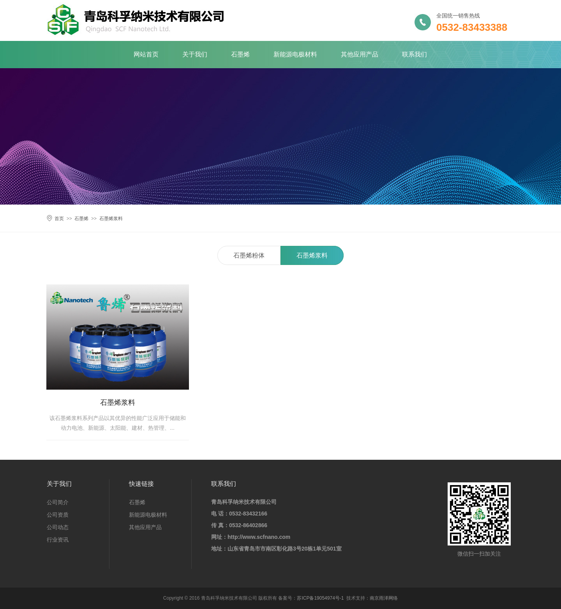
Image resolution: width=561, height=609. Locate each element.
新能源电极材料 (295, 54)
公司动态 (58, 527)
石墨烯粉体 (249, 255)
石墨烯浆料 (111, 218)
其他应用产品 (359, 54)
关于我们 (194, 54)
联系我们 (414, 54)
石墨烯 (240, 54)
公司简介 (58, 502)
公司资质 (58, 515)
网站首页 (146, 54)
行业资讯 (58, 540)
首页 (59, 218)
